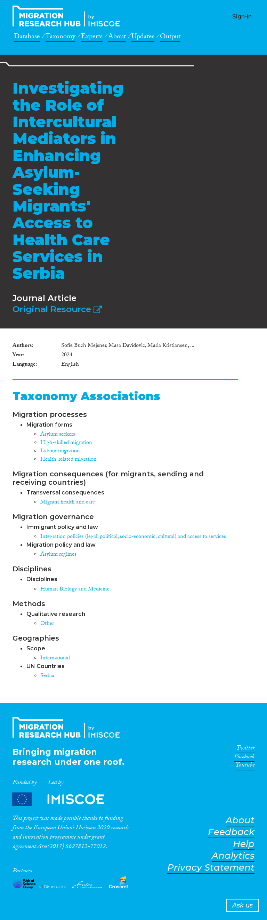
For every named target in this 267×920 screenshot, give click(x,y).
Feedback (231, 832)
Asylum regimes (58, 555)
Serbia (47, 676)
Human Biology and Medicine (75, 589)
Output (170, 37)
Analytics (233, 855)
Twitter (245, 749)
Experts (92, 37)
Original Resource (57, 309)
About (117, 37)
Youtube (245, 766)
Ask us (242, 905)
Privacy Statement (210, 867)
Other (47, 624)
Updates (142, 37)
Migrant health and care (67, 502)
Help (243, 844)
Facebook (244, 758)
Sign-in (242, 16)
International (55, 658)
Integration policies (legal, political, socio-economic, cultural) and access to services (133, 537)
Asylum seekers (57, 434)
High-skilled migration (66, 443)
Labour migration (60, 451)
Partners (64, 799)
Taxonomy (60, 37)
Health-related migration (68, 460)
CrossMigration (68, 16)
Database (27, 37)
